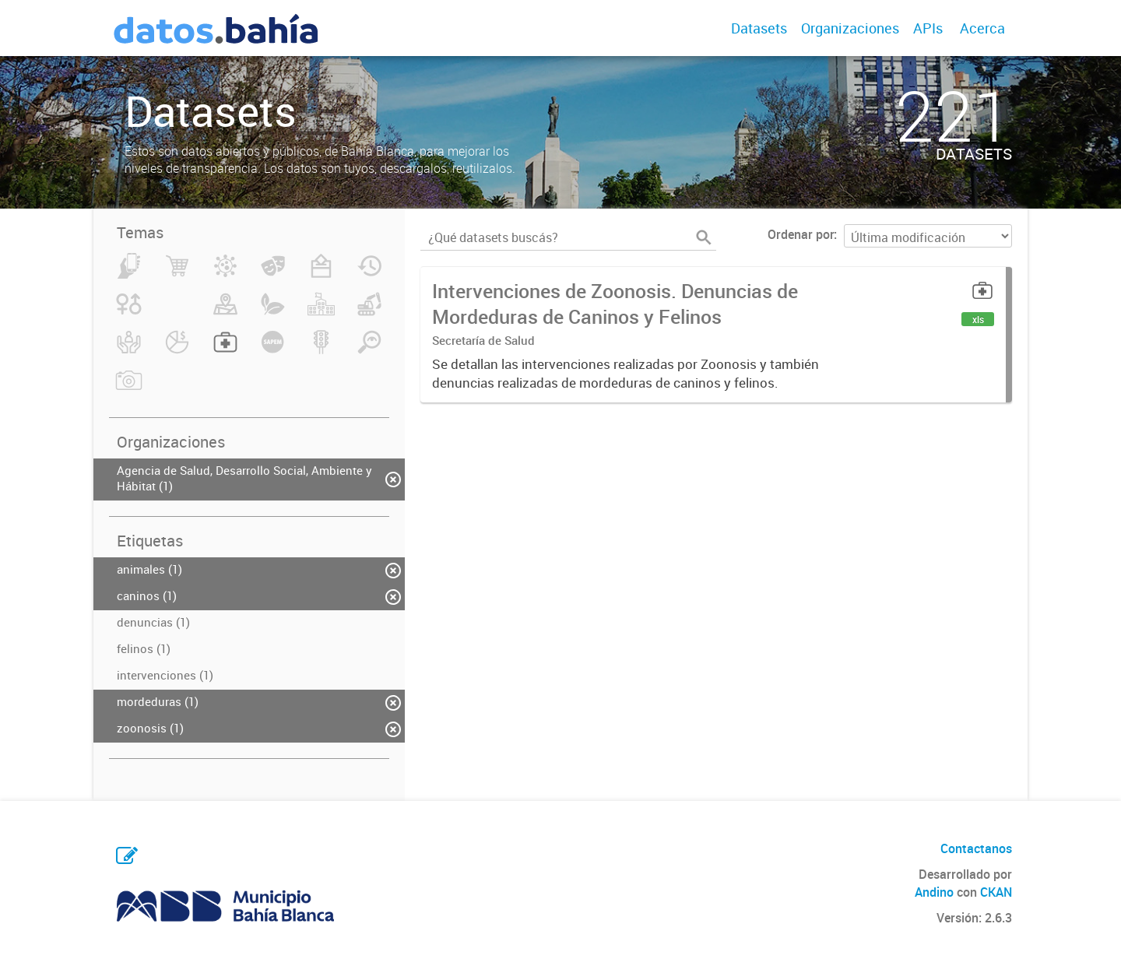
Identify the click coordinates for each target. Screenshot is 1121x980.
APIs (928, 28)
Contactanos (976, 848)
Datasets (759, 28)
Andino (934, 892)
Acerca (982, 28)
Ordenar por (801, 234)
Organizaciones (850, 28)
